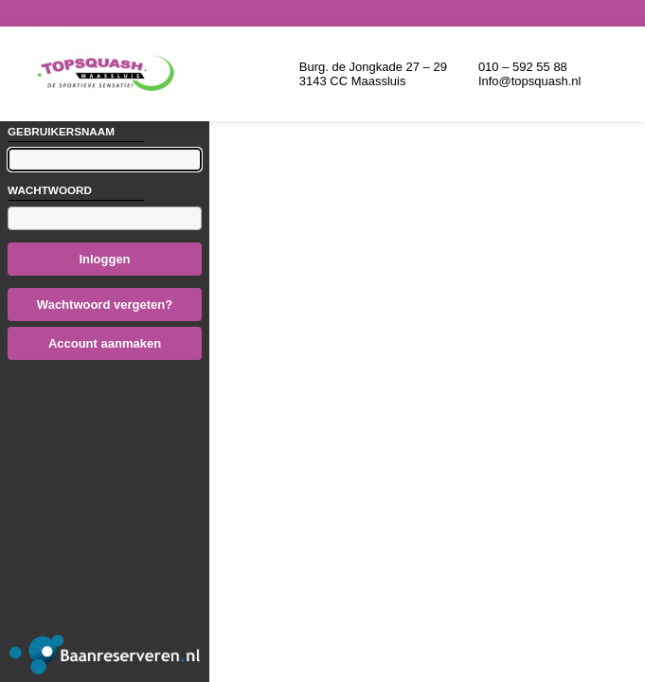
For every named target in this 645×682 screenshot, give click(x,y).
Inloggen (104, 259)
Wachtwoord (50, 190)
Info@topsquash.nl (530, 81)
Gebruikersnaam (61, 131)
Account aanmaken (104, 343)
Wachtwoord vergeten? (104, 304)
